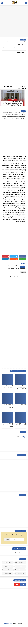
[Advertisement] (14, 22)
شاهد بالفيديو (6, 566)
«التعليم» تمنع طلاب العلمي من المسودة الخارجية (8, 406)
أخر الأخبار (23, 39)
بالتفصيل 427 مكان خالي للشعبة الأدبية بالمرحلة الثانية (13, 112)
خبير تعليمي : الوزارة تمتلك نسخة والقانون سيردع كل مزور (13, 116)
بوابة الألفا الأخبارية (7, 623)
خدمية (18, 566)
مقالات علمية (6, 573)
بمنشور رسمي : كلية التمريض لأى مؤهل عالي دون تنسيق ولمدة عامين (13, 114)
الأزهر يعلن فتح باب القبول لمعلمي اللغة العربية (8, 425)
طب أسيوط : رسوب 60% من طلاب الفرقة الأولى (14, 118)
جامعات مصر (6, 562)
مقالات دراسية (19, 573)
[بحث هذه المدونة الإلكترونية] (16, 552)
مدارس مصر (19, 570)
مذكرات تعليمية (6, 570)
